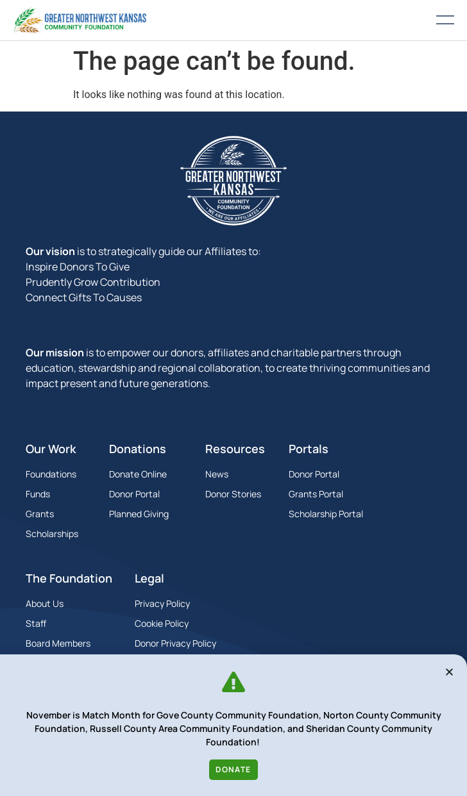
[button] (449, 672)
